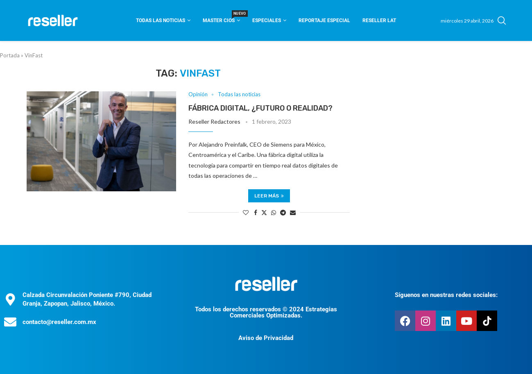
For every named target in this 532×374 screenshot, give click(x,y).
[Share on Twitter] (264, 212)
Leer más (269, 196)
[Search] (502, 20)
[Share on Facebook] (255, 212)
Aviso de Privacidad (265, 338)
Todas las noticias (160, 20)
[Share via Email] (293, 212)
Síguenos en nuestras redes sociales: (446, 295)
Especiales (266, 20)
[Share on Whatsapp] (273, 212)
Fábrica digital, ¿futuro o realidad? (260, 108)
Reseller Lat (379, 20)
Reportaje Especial (324, 20)
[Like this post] (246, 212)
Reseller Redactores (214, 121)
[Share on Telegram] (283, 212)
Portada (10, 55)
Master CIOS (221, 17)
